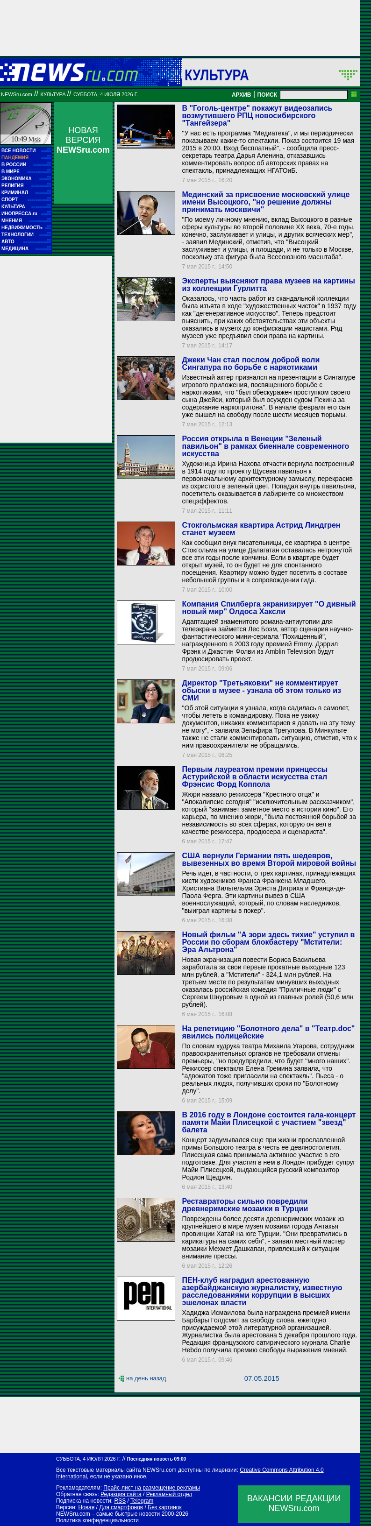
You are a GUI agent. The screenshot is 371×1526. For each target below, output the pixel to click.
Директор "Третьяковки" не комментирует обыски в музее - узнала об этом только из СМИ (261, 690)
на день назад (146, 1378)
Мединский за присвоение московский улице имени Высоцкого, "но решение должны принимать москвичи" (266, 202)
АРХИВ (241, 95)
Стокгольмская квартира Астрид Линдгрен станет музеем (261, 529)
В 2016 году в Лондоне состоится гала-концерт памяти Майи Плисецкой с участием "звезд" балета (269, 1122)
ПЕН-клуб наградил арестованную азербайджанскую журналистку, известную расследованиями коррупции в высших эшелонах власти (262, 1291)
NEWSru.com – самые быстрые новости (108, 1514)
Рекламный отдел (169, 1494)
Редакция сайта (121, 1494)
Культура (217, 75)
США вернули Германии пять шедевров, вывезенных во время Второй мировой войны (269, 859)
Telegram (141, 1501)
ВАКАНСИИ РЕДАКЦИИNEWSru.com (294, 1503)
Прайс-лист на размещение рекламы (151, 1487)
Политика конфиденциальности (97, 1520)
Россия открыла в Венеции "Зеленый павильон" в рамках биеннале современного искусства (265, 446)
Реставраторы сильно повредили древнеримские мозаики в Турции (245, 1205)
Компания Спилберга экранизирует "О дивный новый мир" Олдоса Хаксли (269, 607)
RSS (120, 1501)
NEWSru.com (16, 94)
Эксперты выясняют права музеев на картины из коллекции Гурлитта (268, 284)
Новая (86, 1507)
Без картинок (164, 1507)
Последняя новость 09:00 (156, 1459)
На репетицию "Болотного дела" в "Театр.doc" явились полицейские (268, 1032)
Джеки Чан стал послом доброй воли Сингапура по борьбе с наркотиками (251, 363)
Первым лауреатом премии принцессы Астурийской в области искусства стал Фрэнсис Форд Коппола (255, 776)
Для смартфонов (121, 1507)
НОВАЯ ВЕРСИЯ (83, 140)
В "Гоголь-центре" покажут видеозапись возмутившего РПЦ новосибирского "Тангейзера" (257, 115)
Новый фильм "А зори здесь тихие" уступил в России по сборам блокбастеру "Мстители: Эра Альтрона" (268, 942)
